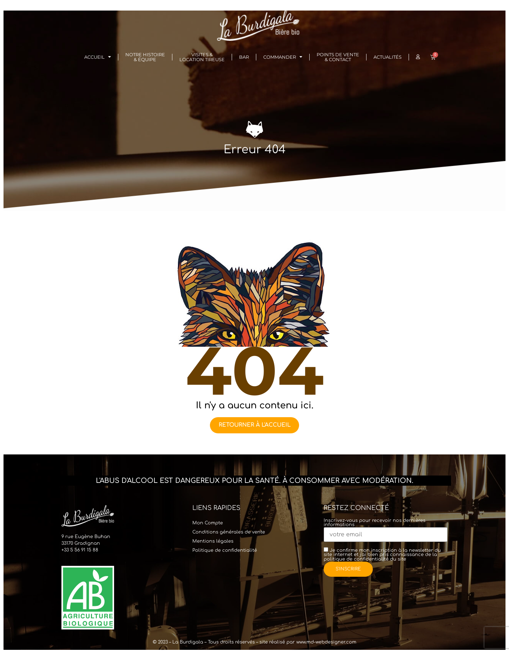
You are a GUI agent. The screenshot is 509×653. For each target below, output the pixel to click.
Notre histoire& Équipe (145, 57)
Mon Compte (207, 522)
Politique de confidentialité (224, 550)
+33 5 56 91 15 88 (79, 550)
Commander (282, 57)
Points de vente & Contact (338, 57)
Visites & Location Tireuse (202, 57)
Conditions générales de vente (228, 531)
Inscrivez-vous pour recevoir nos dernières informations (386, 527)
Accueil (97, 57)
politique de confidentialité (356, 558)
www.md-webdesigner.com (326, 642)
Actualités (388, 57)
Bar (244, 57)
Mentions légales (212, 540)
